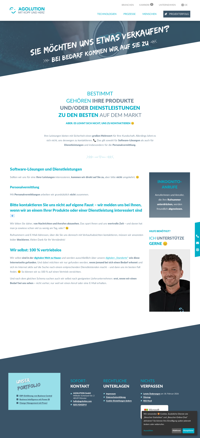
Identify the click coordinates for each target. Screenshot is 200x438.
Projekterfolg (177, 14)
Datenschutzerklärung (116, 397)
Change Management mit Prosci (33, 403)
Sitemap (147, 397)
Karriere (146, 4)
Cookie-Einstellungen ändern (119, 401)
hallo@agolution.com (82, 401)
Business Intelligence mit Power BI (35, 399)
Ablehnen (176, 431)
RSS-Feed (147, 401)
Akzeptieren (188, 431)
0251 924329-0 (80, 405)
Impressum (111, 394)
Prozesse (129, 14)
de (184, 5)
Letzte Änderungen (151, 394)
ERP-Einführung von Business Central (36, 396)
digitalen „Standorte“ (117, 258)
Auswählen (148, 431)
